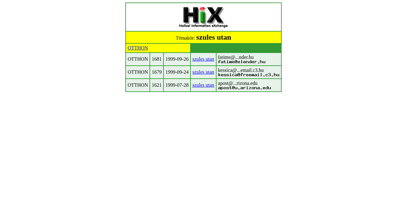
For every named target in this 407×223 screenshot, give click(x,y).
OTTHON (137, 47)
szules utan (203, 59)
